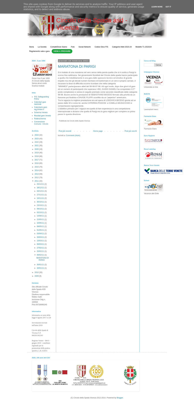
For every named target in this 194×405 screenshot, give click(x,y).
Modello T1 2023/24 (143, 47)
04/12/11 (40, 191)
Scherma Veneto (41, 112)
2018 (37, 156)
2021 (37, 146)
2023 (37, 139)
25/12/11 (40, 184)
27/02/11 (40, 248)
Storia (31, 47)
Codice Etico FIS (101, 47)
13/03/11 (40, 241)
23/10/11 (40, 205)
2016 (37, 163)
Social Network (85, 47)
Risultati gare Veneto (42, 116)
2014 (37, 170)
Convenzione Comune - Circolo (41, 123)
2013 (37, 174)
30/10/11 (40, 202)
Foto (73, 47)
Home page (98, 131)
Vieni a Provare (62, 51)
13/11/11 (40, 198)
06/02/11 (40, 255)
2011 (37, 181)
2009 (37, 276)
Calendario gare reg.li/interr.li (40, 108)
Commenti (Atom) (73, 135)
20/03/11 (40, 237)
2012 (37, 177)
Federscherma (40, 119)
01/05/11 (40, 230)
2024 (37, 135)
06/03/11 (40, 244)
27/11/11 (40, 195)
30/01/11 (40, 264)
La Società (42, 47)
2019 (37, 153)
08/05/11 (40, 226)
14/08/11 (40, 216)
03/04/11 (40, 234)
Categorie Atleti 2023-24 (122, 47)
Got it (168, 7)
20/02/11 (40, 251)
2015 (37, 167)
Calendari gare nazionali (40, 103)
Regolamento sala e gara (39, 51)
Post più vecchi (131, 131)
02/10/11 (40, 212)
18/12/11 (40, 188)
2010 (37, 272)
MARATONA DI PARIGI (77, 66)
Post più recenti (65, 131)
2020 (37, 149)
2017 (37, 160)
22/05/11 (40, 219)
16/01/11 (40, 268)
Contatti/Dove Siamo (58, 47)
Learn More (157, 7)
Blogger (120, 398)
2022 (37, 142)
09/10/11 (40, 209)
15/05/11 (40, 223)
